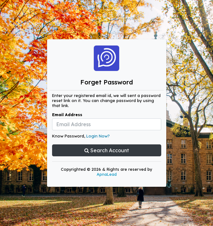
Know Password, (81, 135)
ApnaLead (107, 174)
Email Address (67, 114)
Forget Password (106, 82)
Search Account (106, 150)
